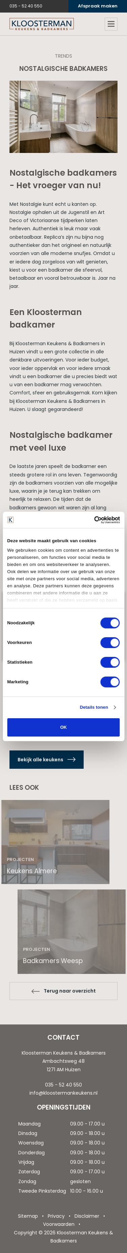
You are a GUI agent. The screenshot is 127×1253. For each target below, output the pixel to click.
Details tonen (94, 707)
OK (63, 727)
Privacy (56, 1216)
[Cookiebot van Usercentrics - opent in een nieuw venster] (91, 520)
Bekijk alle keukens (40, 759)
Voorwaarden (59, 1224)
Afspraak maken (98, 6)
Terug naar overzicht (70, 990)
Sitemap (28, 1216)
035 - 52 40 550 (25, 6)
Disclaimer (87, 1216)
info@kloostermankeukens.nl (63, 1093)
